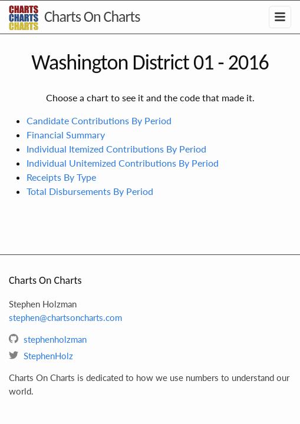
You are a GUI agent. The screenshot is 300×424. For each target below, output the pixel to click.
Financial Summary (66, 134)
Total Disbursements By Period (90, 191)
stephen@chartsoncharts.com (65, 317)
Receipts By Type (61, 177)
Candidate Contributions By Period (99, 120)
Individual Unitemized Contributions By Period (123, 162)
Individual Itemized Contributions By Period (116, 148)
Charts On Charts (92, 16)
